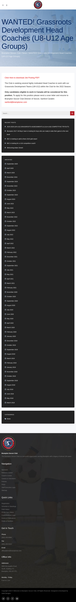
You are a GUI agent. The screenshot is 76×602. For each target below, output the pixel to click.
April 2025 (10, 168)
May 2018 (10, 398)
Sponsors (5, 470)
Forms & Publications (8, 518)
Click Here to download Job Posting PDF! (22, 78)
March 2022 (11, 248)
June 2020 (10, 314)
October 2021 (11, 261)
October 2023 (11, 190)
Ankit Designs (6, 593)
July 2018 (10, 389)
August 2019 (11, 354)
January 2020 (11, 336)
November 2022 (12, 217)
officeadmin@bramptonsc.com (11, 551)
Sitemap (4, 490)
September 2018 (12, 380)
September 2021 (12, 265)
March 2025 (11, 173)
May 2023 (10, 208)
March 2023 (11, 212)
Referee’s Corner (7, 473)
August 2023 (11, 199)
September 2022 (12, 226)
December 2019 (12, 341)
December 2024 (12, 177)
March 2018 (11, 403)
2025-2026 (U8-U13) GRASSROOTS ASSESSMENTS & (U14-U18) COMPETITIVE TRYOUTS (38, 127)
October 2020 (11, 296)
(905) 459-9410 (7, 544)
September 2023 (12, 195)
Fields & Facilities (7, 521)
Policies (4, 481)
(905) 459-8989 (7, 537)
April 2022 (10, 243)
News (24, 53)
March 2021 (11, 283)
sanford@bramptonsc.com (16, 102)
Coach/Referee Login (8, 515)
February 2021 (11, 288)
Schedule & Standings (9, 506)
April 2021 (10, 279)
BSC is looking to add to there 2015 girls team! (22, 139)
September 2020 (12, 301)
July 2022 (10, 234)
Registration (5, 503)
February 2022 (11, 252)
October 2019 (11, 345)
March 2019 (11, 358)
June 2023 (10, 203)
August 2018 (11, 385)
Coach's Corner (7, 475)
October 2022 (11, 221)
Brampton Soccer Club (11, 53)
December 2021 (12, 257)
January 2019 (11, 367)
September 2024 (12, 181)
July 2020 (10, 310)
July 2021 (10, 270)
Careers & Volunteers (9, 478)
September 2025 (12, 164)
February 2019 (11, 363)
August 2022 (11, 230)
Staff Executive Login (8, 487)
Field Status (5, 509)
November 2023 (12, 186)
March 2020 (11, 327)
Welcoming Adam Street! (15, 148)
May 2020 (10, 318)
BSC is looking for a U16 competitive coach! (21, 143)
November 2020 (12, 292)
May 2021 (10, 274)
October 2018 (11, 376)
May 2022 (10, 239)
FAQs (3, 484)
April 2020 (10, 323)
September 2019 (12, 349)
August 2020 (11, 305)
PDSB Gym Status (8, 512)
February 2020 (11, 332)
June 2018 (10, 394)
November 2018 (12, 372)
